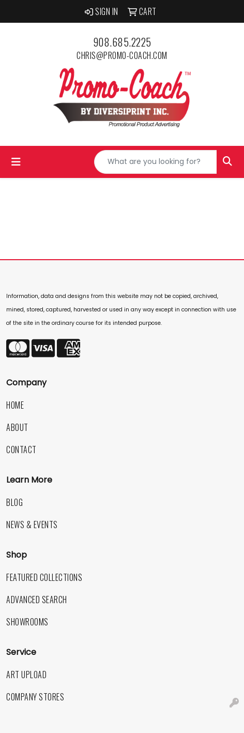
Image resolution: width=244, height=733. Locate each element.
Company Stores (35, 697)
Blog (14, 502)
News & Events (32, 524)
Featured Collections (44, 577)
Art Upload (26, 674)
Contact (21, 449)
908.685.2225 (122, 42)
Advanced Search (36, 599)
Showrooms (27, 622)
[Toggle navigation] (16, 162)
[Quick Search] (155, 162)
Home (15, 405)
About (17, 427)
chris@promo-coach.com (122, 55)
